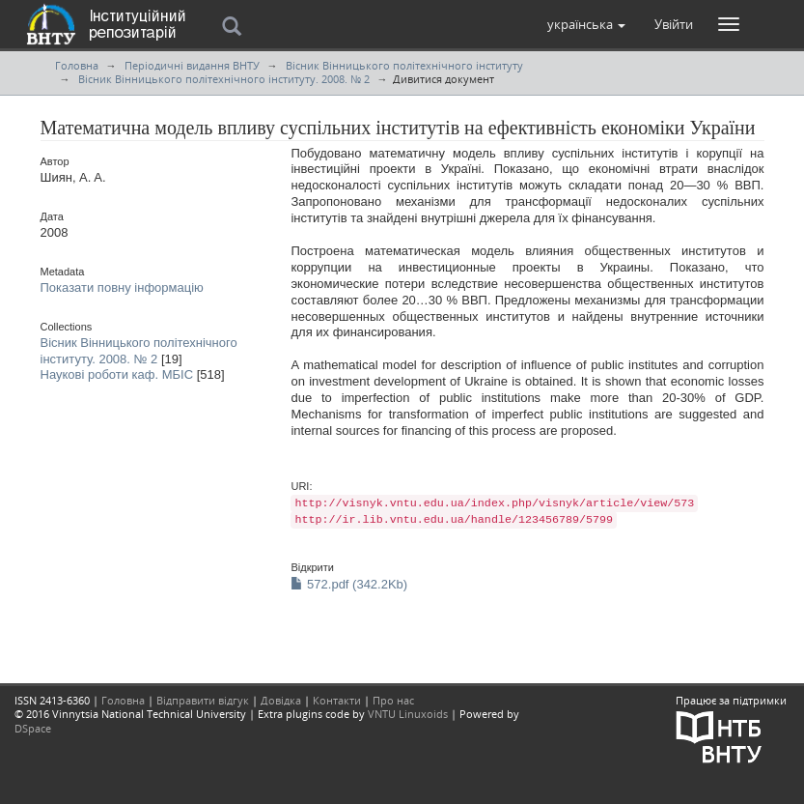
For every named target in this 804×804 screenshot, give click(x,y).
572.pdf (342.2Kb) (349, 584)
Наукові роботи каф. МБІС (117, 374)
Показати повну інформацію (122, 287)
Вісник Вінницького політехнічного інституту (404, 65)
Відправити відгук (202, 700)
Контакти (337, 700)
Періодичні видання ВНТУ (192, 65)
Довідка (281, 700)
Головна (76, 65)
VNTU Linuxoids (408, 713)
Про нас (393, 700)
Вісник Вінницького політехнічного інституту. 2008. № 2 (224, 79)
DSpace (32, 728)
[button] (586, 24)
